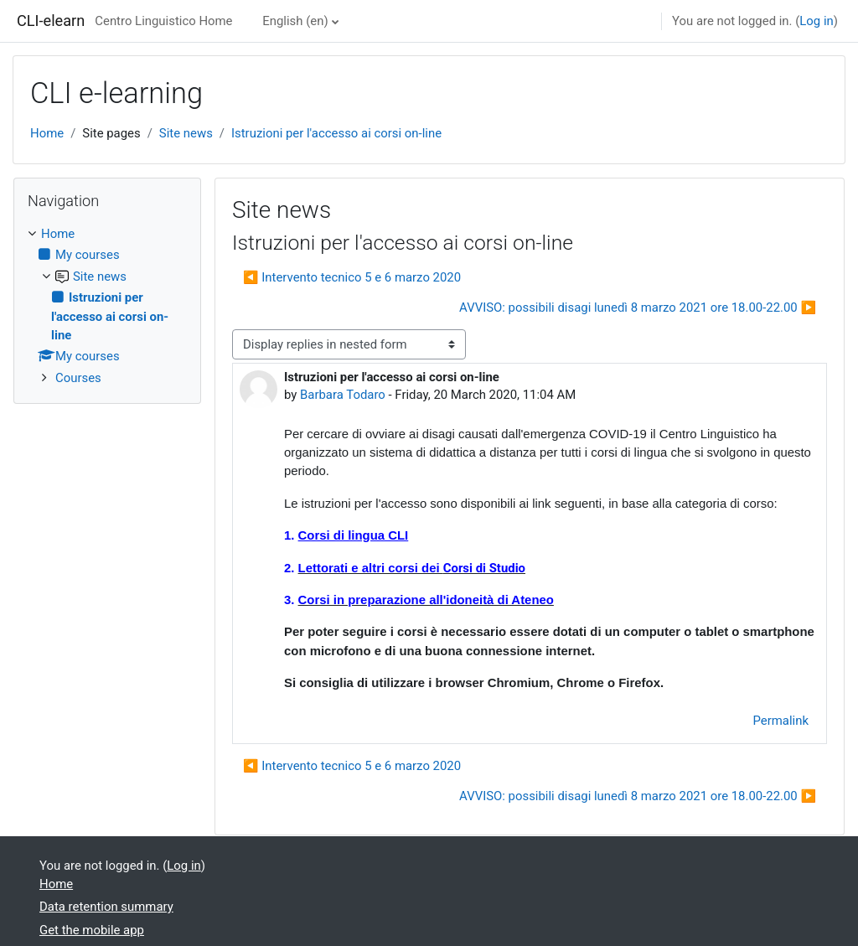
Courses (78, 377)
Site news (186, 133)
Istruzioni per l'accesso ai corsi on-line (336, 133)
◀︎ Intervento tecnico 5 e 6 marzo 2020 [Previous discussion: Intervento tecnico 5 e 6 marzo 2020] (352, 277)
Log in (816, 20)
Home (47, 133)
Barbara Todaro (342, 394)
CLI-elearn (51, 20)
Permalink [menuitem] (781, 720)
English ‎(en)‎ (295, 20)
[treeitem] (107, 306)
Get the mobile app (91, 930)
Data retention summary (106, 906)
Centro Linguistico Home (163, 20)
